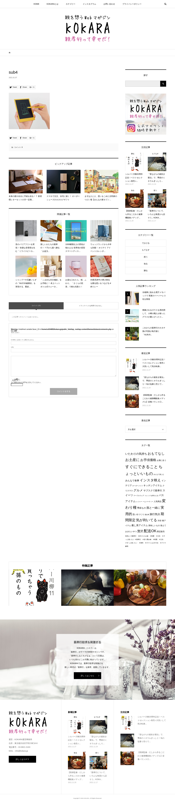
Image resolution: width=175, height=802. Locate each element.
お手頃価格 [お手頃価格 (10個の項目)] (148, 460)
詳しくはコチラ (22, 759)
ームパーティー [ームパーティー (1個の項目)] (148, 501)
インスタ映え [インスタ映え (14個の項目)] (150, 480)
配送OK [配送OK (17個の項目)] (150, 531)
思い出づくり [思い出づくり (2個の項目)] (138, 514)
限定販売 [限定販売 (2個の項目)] (161, 532)
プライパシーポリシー (132, 4)
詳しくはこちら (87, 676)
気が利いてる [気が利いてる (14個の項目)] (146, 520)
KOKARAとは (52, 4)
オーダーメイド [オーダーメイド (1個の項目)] (137, 486)
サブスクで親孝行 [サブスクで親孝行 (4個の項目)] (152, 490)
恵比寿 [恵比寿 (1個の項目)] (147, 514)
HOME (36, 4)
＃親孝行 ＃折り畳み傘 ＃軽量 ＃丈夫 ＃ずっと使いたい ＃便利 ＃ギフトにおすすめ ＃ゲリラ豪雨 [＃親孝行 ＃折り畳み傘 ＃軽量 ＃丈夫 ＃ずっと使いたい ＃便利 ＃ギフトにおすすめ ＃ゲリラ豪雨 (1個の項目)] (145, 543)
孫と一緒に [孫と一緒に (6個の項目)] (153, 507)
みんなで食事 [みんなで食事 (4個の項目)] (132, 480)
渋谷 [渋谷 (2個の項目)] (159, 521)
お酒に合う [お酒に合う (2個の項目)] (161, 460)
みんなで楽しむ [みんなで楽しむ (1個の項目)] (159, 474)
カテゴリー (70, 4)
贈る (146, 270)
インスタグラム (89, 4)
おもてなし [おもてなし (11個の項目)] (156, 453)
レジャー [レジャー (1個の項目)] (139, 501)
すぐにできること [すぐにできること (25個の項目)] (141, 466)
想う (146, 257)
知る (146, 264)
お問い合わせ (109, 4)
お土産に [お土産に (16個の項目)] (132, 460)
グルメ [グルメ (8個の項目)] (138, 490)
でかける (146, 243)
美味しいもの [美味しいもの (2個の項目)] (154, 526)
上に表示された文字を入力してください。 (26, 382)
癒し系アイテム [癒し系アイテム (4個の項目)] (140, 525)
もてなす (146, 250)
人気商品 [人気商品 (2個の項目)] (157, 501)
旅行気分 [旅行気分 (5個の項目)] (155, 514)
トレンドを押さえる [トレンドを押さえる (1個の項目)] (151, 495)
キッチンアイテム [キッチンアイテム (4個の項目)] (152, 485)
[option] (35, 587)
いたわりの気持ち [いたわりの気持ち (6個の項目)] (136, 453)
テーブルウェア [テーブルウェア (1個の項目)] (139, 495)
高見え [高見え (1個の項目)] (127, 536)
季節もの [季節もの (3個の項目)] (141, 508)
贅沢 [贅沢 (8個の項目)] (140, 531)
